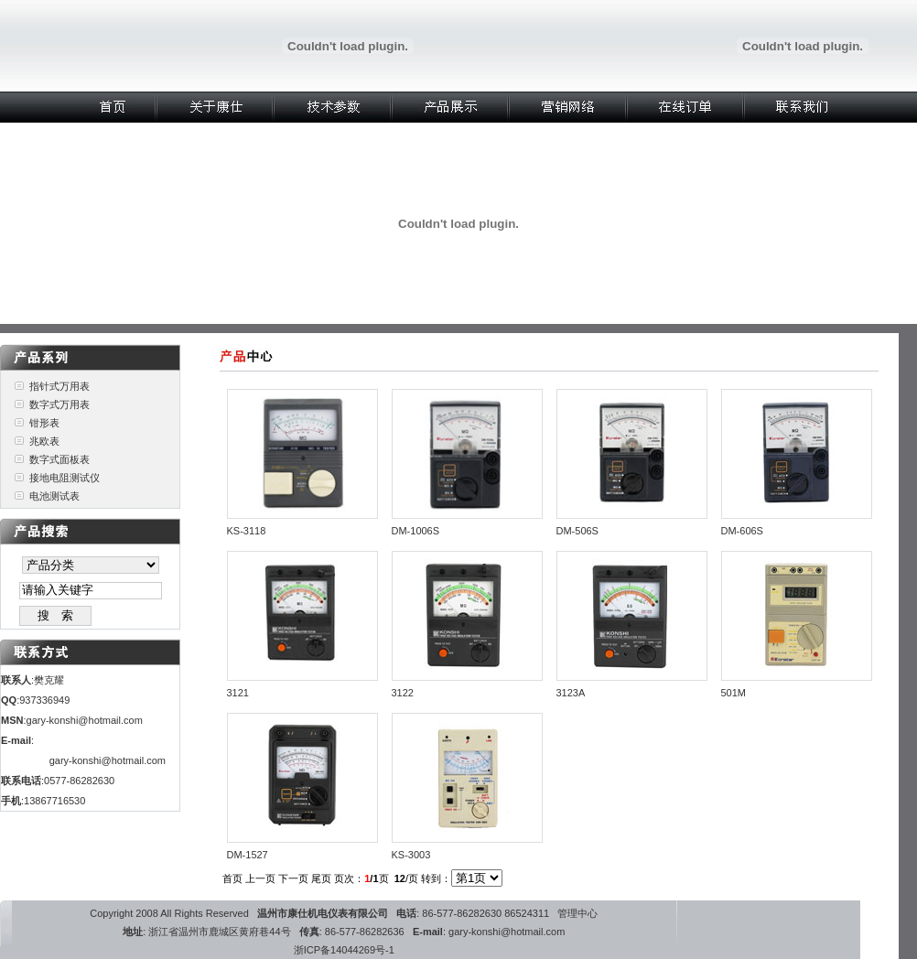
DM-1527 (247, 854)
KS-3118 (246, 530)
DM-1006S (416, 530)
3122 (403, 692)
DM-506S (577, 530)
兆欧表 (44, 441)
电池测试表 (54, 495)
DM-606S (742, 530)
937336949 (44, 700)
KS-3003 (411, 854)
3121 (238, 692)
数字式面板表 (59, 459)
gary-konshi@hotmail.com (85, 720)
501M (734, 692)
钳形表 (44, 422)
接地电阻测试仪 (64, 477)
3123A (571, 692)
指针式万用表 (59, 386)
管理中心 (577, 913)
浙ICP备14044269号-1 (344, 949)
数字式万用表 (59, 404)
